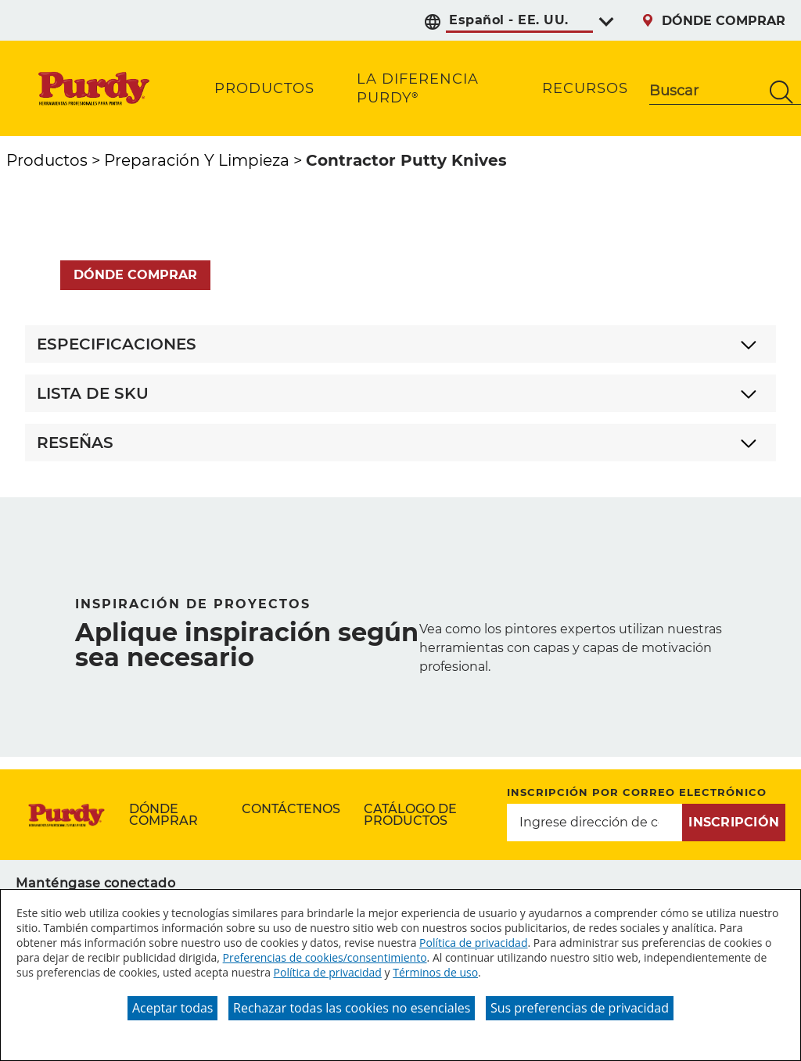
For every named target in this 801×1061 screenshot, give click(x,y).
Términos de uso (435, 972)
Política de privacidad (473, 942)
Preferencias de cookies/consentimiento (325, 957)
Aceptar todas (172, 1007)
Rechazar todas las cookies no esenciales (351, 1007)
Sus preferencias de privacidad (579, 1007)
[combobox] (705, 92)
